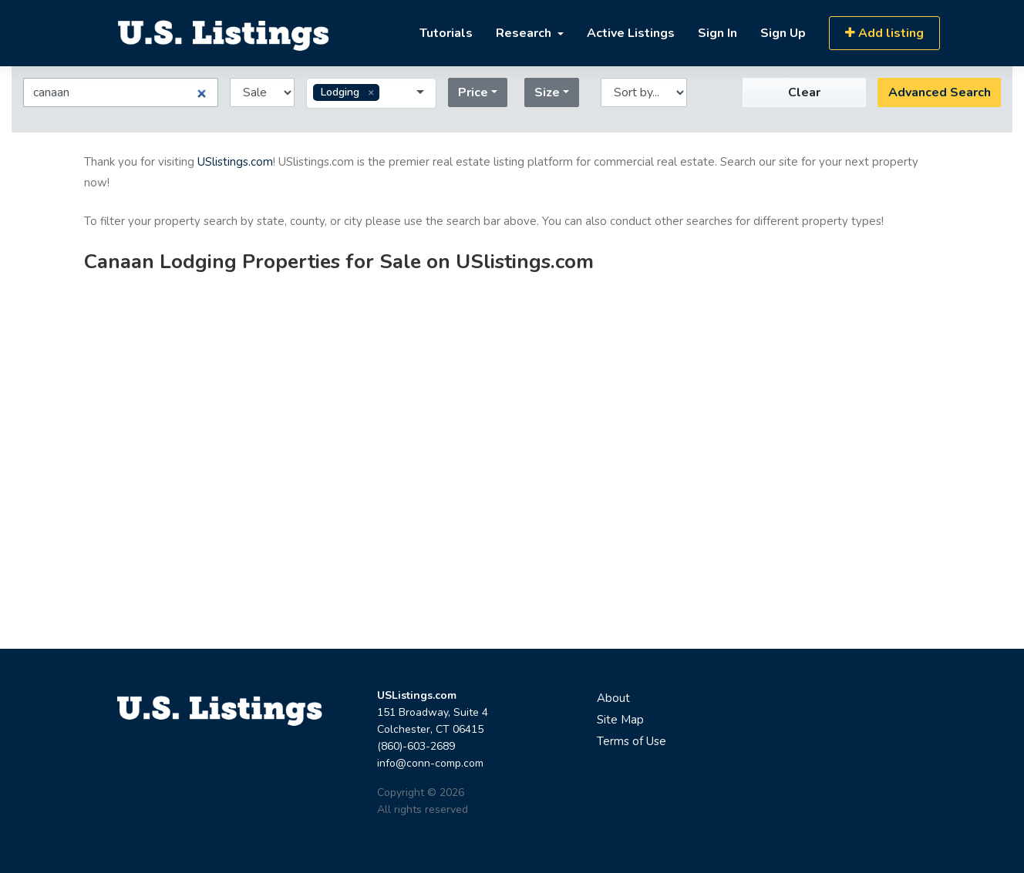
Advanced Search (939, 92)
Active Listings (631, 33)
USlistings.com (235, 162)
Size (547, 92)
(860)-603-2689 (416, 746)
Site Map (620, 719)
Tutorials (446, 33)
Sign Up (783, 33)
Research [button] (525, 33)
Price (473, 92)
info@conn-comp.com (430, 763)
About (613, 698)
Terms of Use (631, 741)
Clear (804, 92)
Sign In (717, 33)
